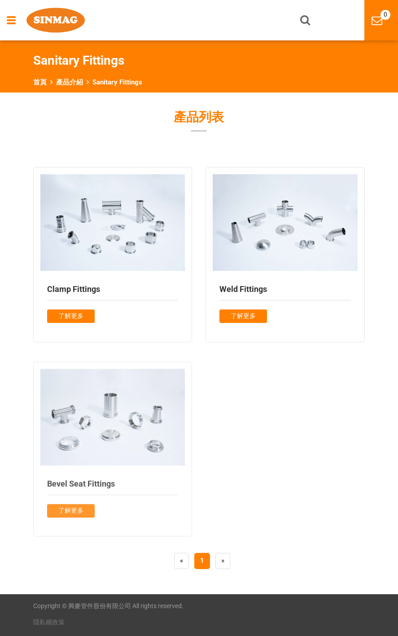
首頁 (40, 82)
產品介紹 (69, 82)
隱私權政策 (49, 622)
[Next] (222, 561)
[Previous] (181, 561)
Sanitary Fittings (117, 82)
